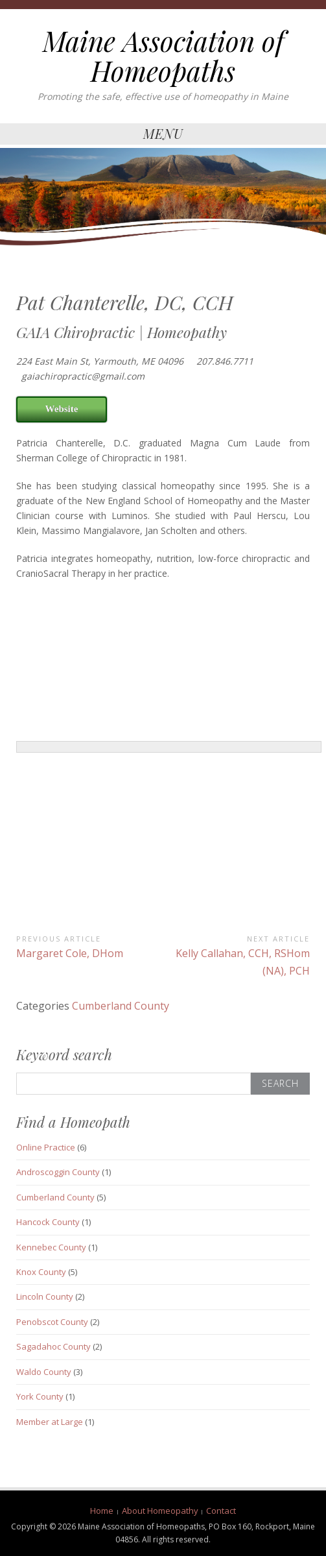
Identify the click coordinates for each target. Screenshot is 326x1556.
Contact (221, 1510)
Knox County (41, 1272)
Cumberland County (120, 1006)
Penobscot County (52, 1322)
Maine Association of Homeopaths (163, 56)
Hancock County (48, 1222)
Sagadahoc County (53, 1346)
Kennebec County (51, 1247)
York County (40, 1396)
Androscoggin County (58, 1172)
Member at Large (49, 1422)
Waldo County (43, 1372)
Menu (163, 133)
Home (101, 1510)
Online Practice (45, 1147)
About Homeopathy (160, 1510)
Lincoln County (44, 1296)
